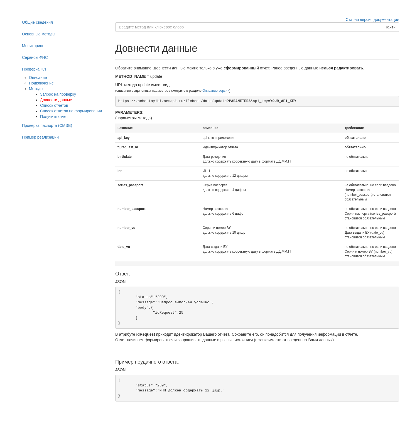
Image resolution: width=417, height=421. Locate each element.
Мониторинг (33, 45)
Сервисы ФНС (35, 57)
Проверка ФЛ (34, 69)
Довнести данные (56, 100)
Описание (38, 77)
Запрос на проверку (58, 94)
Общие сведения (37, 22)
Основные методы (38, 34)
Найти (390, 27)
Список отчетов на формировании (71, 111)
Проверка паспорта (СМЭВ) (47, 125)
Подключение (41, 83)
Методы (36, 88)
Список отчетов (54, 105)
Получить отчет (54, 116)
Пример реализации (40, 137)
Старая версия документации (372, 19)
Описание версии (215, 91)
